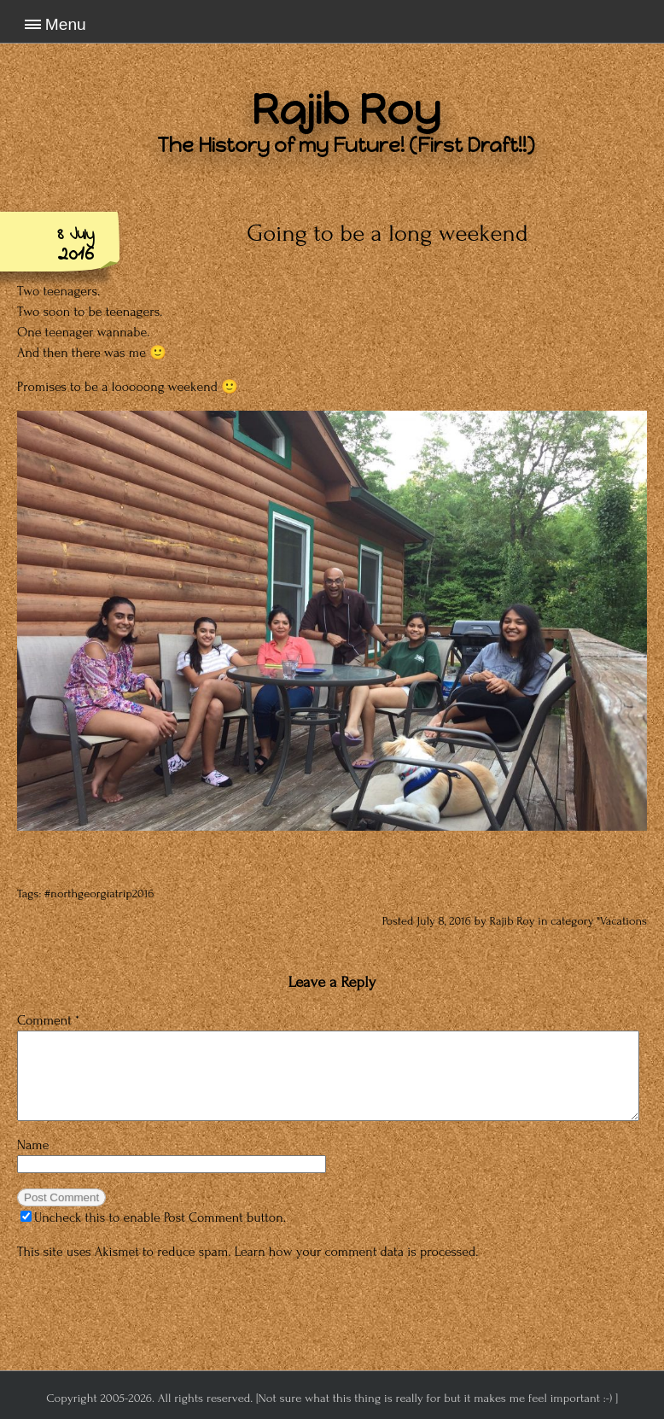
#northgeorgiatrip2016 (99, 894)
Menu (65, 24)
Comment (48, 1020)
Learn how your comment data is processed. (357, 1251)
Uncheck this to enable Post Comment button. (153, 1217)
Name (33, 1145)
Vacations (623, 921)
